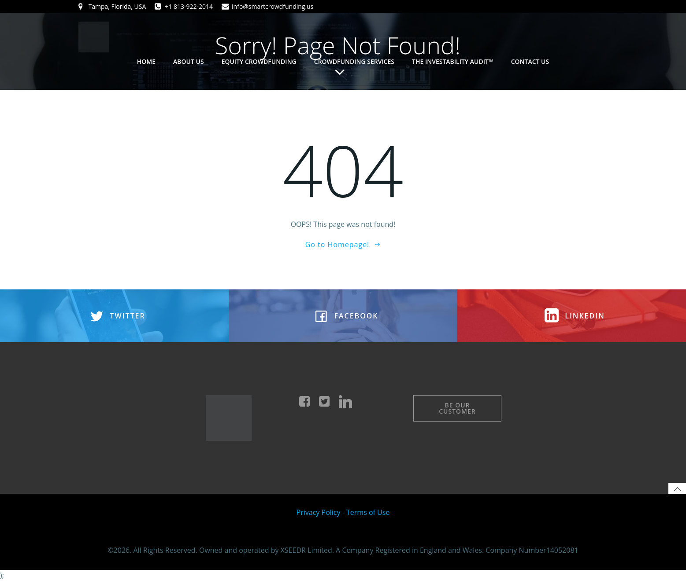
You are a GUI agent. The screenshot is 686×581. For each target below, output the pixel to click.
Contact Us (530, 61)
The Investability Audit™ (452, 61)
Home (146, 61)
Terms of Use (367, 512)
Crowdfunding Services (354, 61)
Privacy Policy (319, 512)
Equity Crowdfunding (259, 61)
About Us (188, 61)
